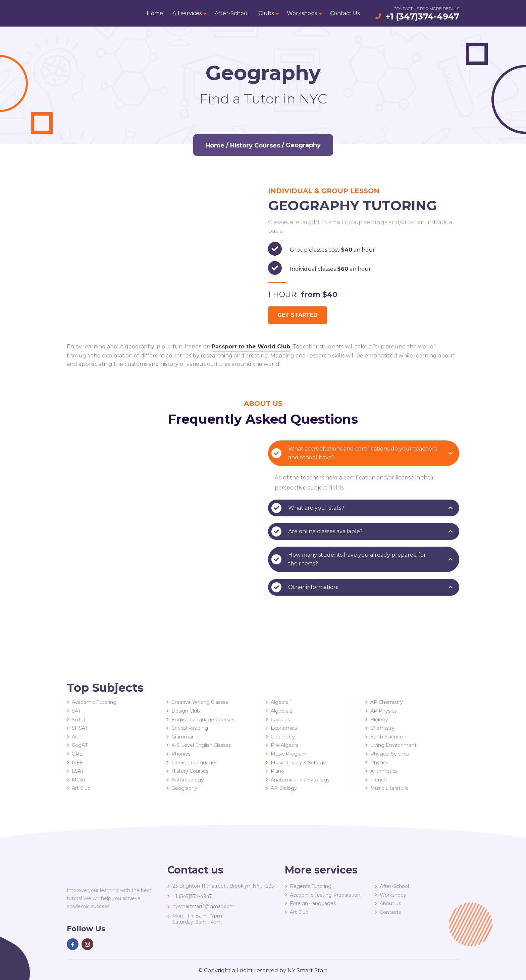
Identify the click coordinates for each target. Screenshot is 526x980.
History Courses (255, 144)
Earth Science (386, 737)
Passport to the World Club (251, 346)
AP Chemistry (386, 702)
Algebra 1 (281, 702)
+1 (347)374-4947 (422, 16)
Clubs (266, 13)
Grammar (182, 737)
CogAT (80, 745)
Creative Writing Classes (199, 702)
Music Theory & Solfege (298, 763)
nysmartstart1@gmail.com (203, 906)
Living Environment (393, 745)
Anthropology (187, 780)
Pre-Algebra (285, 745)
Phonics (180, 754)
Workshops (302, 13)
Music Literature (389, 788)
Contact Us (345, 13)
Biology (379, 720)
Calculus (280, 720)
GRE (77, 754)
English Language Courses (202, 720)
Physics (379, 763)
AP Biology (284, 788)
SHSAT (80, 728)
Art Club (81, 788)
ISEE (77, 763)
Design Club (185, 711)
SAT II (79, 720)
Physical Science (389, 754)
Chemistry (382, 728)
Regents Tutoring (310, 886)
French (378, 780)
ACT (76, 737)
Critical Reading (189, 728)
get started (297, 315)
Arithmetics (384, 771)
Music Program (289, 754)
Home (155, 13)
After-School (232, 13)
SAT (76, 711)
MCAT (79, 780)
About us (390, 903)
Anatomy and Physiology (300, 780)
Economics (284, 728)
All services (187, 13)
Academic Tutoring (94, 702)
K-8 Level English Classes (201, 745)
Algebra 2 (282, 711)
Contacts (390, 912)
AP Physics (383, 711)
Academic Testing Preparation (325, 895)
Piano (277, 771)
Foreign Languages (194, 763)
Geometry (283, 737)
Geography (184, 788)
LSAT (78, 771)
